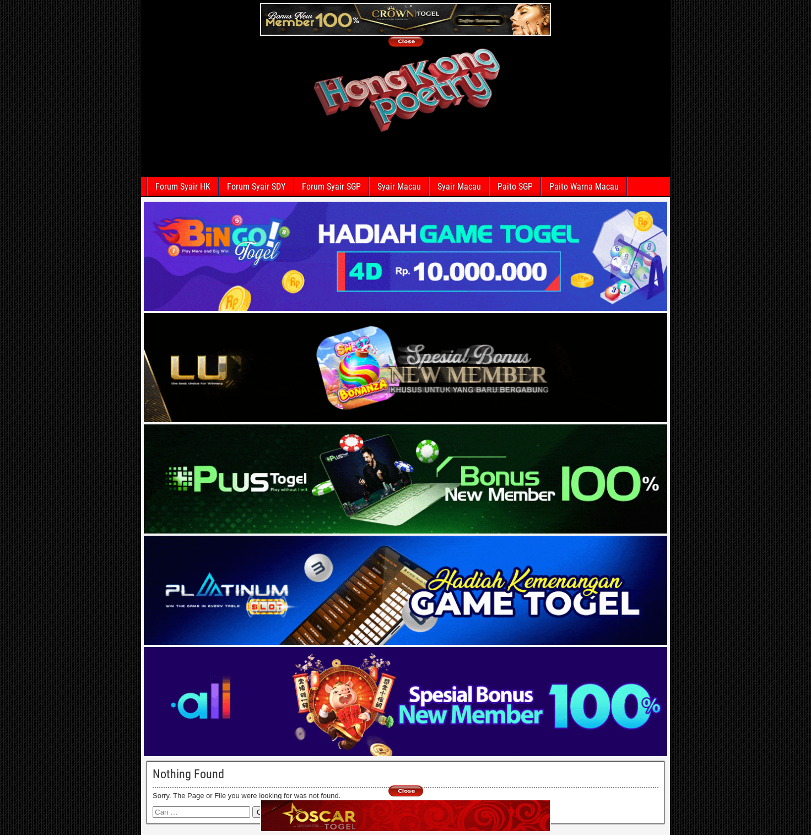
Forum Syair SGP (331, 186)
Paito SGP (515, 186)
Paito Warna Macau (584, 186)
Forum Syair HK (182, 186)
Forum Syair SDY (256, 186)
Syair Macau (399, 186)
